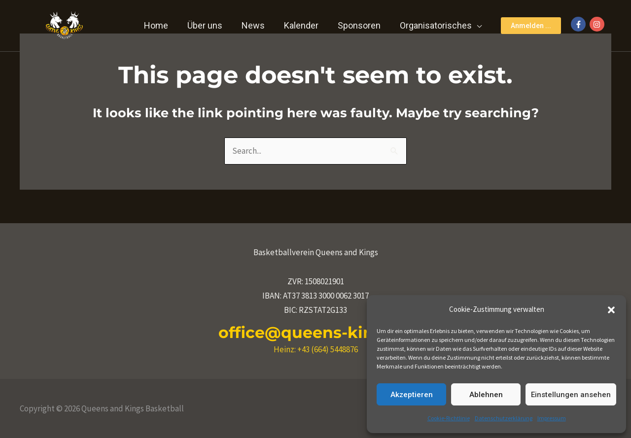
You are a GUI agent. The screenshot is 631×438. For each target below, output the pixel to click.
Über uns (211, 25)
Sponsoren (361, 25)
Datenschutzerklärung (503, 418)
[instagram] (598, 24)
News (258, 25)
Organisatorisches (436, 25)
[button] (611, 310)
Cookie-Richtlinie (448, 418)
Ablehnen (486, 394)
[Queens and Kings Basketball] (64, 24)
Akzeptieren (411, 394)
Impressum (551, 418)
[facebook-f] (579, 24)
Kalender (304, 25)
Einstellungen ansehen (571, 394)
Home (164, 25)
